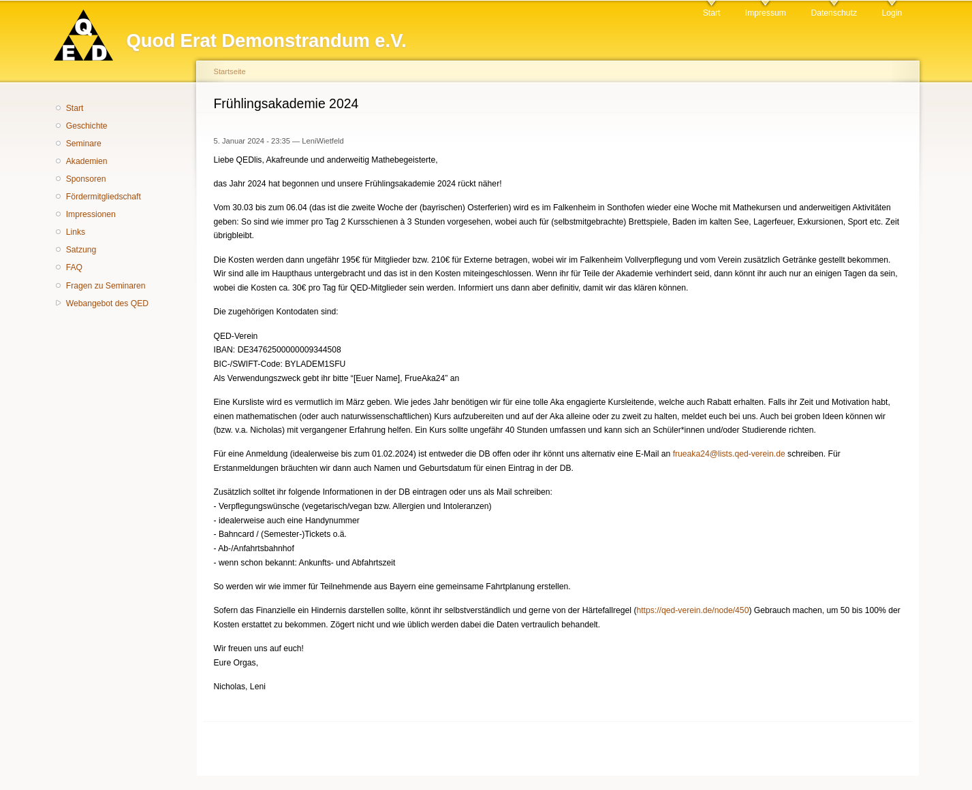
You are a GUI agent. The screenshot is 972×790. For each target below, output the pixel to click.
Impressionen (91, 214)
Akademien (87, 161)
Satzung (81, 249)
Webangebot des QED (107, 303)
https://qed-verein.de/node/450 (692, 610)
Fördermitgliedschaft (103, 196)
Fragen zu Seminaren (106, 286)
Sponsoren (86, 179)
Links (75, 232)
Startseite (230, 71)
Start (712, 13)
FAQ (74, 267)
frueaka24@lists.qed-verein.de (729, 454)
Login (891, 13)
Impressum (765, 13)
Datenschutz (834, 13)
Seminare (83, 143)
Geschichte (87, 126)
